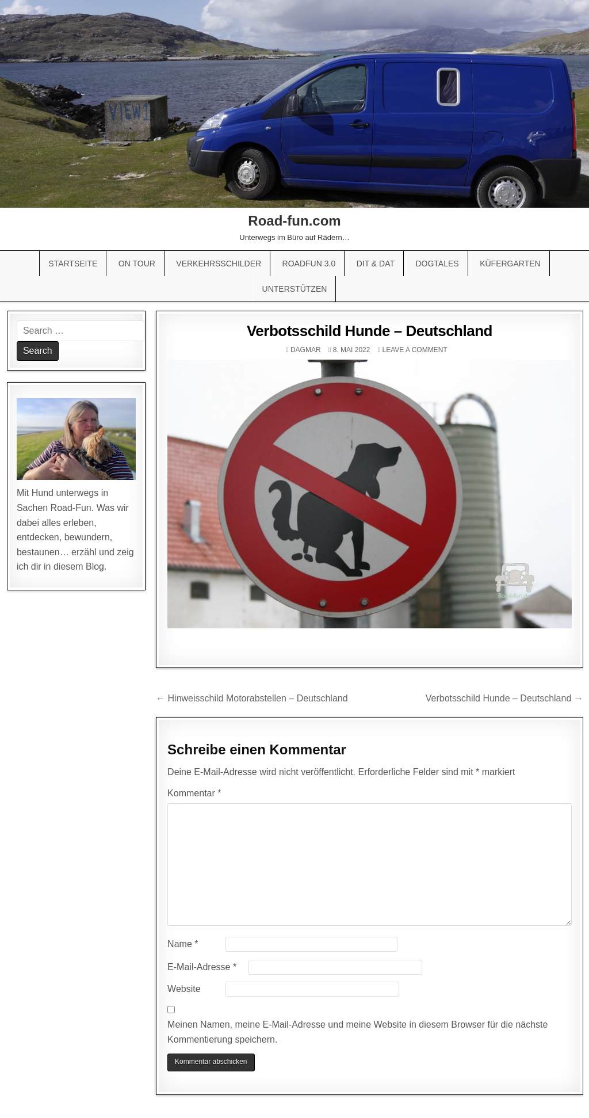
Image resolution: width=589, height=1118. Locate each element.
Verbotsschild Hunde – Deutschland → (504, 698)
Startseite (72, 263)
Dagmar (305, 350)
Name (182, 944)
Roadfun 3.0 (309, 263)
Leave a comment (414, 350)
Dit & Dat (376, 263)
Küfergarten (510, 263)
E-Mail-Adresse (201, 967)
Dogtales (436, 263)
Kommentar (194, 793)
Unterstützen (294, 288)
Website (184, 989)
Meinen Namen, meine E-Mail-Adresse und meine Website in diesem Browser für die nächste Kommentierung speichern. (357, 1032)
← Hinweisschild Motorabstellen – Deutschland (252, 698)
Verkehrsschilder (218, 263)
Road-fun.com (294, 220)
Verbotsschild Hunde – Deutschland (369, 330)
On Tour (136, 263)
